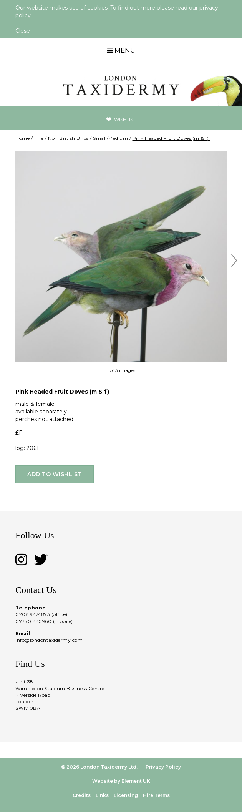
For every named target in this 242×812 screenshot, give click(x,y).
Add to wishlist (54, 474)
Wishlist (121, 119)
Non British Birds (68, 138)
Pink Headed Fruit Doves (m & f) (171, 138)
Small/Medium (110, 138)
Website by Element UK (121, 781)
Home (22, 138)
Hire (39, 138)
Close (22, 30)
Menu (121, 50)
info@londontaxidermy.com (49, 640)
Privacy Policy (163, 767)
